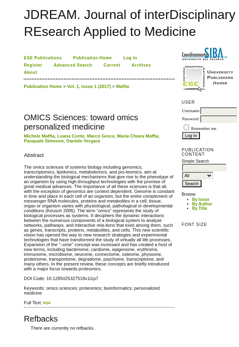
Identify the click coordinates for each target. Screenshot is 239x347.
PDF (47, 303)
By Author (202, 204)
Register (33, 65)
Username (191, 111)
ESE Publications (43, 58)
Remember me (203, 128)
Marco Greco (100, 136)
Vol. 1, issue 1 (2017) (89, 86)
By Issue (201, 199)
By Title (199, 208)
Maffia (122, 86)
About (30, 72)
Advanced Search (73, 65)
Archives (141, 65)
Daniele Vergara (83, 140)
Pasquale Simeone (44, 140)
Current (112, 65)
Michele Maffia (39, 136)
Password (190, 119)
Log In (130, 58)
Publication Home (92, 58)
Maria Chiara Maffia (138, 136)
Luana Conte (71, 136)
